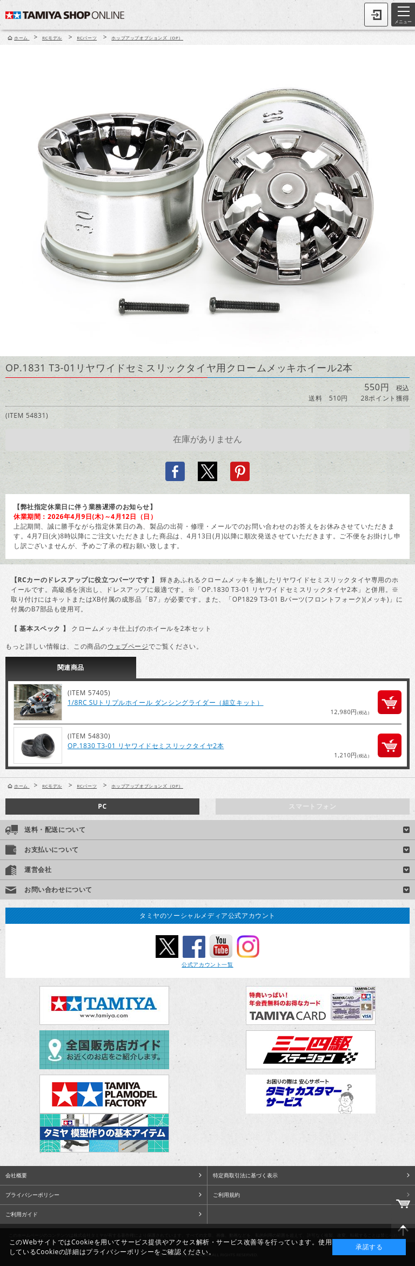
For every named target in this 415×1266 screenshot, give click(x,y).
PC (102, 806)
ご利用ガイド (21, 1214)
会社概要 (16, 1175)
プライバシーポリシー (32, 1194)
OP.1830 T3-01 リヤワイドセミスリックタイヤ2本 (146, 745)
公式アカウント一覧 (207, 964)
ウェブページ (128, 646)
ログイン (376, 14)
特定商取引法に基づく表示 (245, 1175)
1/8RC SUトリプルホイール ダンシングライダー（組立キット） (165, 702)
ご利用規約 (226, 1194)
